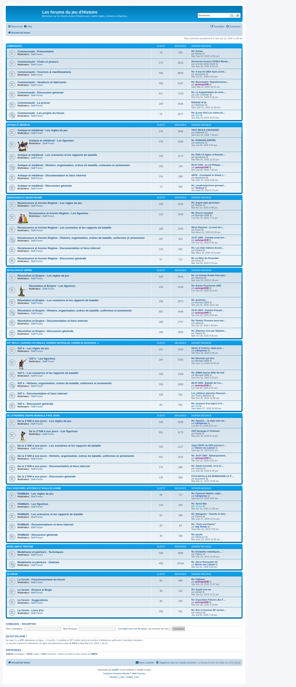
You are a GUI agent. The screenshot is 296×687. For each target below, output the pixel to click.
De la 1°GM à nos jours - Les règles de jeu (44, 421)
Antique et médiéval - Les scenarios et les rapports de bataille (57, 154)
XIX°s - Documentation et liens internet (42, 393)
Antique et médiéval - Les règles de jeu (42, 130)
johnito (198, 592)
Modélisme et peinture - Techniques (40, 552)
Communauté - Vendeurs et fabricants (41, 82)
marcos (199, 468)
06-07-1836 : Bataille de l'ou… (207, 383)
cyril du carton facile (205, 64)
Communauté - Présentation (35, 51)
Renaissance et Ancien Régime (24, 197)
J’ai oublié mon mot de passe (132, 628)
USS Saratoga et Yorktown (205, 431)
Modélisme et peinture (20, 547)
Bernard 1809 (202, 215)
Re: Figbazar (198, 579)
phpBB (115, 670)
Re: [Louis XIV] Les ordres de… (208, 112)
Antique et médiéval (18, 125)
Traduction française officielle (116, 673)
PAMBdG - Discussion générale (37, 534)
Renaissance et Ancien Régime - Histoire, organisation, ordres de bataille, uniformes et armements (81, 237)
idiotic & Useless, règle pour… (207, 348)
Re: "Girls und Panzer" (203, 524)
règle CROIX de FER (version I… (208, 445)
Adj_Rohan (201, 526)
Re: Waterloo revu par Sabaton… (209, 331)
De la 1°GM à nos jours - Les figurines (53, 431)
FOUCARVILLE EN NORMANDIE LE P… (212, 476)
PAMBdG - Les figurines (32, 503)
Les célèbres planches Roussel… (209, 393)
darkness (200, 105)
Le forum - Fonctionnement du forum (41, 579)
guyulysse (200, 74)
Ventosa (199, 188)
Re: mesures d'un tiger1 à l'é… (207, 403)
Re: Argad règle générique (205, 202)
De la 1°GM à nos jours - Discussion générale (46, 476)
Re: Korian (197, 51)
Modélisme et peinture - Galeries (38, 562)
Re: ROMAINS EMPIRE (203, 140)
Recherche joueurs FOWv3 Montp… (210, 61)
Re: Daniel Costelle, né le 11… (207, 466)
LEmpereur (201, 350)
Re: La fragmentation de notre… (208, 92)
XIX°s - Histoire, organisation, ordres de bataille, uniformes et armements (64, 383)
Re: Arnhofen (198, 300)
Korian (198, 53)
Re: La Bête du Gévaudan (205, 258)
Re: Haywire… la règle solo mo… (209, 420)
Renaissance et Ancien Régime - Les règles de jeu (49, 202)
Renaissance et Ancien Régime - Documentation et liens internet (58, 248)
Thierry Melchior (203, 395)
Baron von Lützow (205, 448)
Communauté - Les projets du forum (40, 113)
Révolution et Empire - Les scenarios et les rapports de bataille (57, 300)
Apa (197, 115)
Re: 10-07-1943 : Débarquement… (209, 455)
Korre (198, 230)
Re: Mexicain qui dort (202, 358)
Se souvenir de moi (160, 628)
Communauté (14, 46)
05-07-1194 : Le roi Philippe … (207, 165)
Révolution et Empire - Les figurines (52, 285)
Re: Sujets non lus (201, 589)
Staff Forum (37, 54)
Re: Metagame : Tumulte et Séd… (209, 514)
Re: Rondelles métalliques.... (206, 551)
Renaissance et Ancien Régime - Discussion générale (51, 258)
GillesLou (200, 537)
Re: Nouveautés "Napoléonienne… (210, 82)
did (197, 406)
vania (198, 323)
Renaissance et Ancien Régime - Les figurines (58, 213)
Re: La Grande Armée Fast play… (209, 275)
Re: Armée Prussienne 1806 (206, 285)
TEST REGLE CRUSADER (205, 130)
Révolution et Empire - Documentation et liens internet (52, 320)
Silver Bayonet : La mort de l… (207, 227)
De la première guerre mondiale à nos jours (33, 416)
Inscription (29, 624)
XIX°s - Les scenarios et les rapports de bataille (47, 373)
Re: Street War (199, 503)
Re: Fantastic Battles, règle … (207, 493)
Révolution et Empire (19, 270)
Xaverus (199, 278)
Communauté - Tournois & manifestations (44, 72)
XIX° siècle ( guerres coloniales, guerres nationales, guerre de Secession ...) (53, 343)
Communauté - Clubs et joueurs (37, 61)
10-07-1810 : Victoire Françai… (207, 310)
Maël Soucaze (138, 673)
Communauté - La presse (33, 102)
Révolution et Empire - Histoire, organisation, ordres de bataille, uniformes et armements (74, 310)
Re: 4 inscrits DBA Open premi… (209, 71)
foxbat (198, 433)
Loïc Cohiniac (202, 94)
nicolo (198, 506)
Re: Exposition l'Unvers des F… (208, 600)
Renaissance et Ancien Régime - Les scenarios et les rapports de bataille (64, 227)
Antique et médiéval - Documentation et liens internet (51, 175)
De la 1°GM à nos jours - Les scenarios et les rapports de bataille (59, 445)
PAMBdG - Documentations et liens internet (45, 524)
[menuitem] (28, 26)
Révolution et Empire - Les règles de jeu (43, 275)
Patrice (198, 205)
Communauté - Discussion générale (40, 92)
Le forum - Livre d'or (30, 610)
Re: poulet (196, 534)
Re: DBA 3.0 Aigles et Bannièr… (208, 154)
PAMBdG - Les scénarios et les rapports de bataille (50, 514)
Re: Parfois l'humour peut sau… (208, 320)
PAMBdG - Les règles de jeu (35, 493)
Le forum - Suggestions (32, 600)
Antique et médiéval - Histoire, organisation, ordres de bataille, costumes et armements (73, 165)
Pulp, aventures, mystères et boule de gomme (34, 488)
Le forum (12, 574)
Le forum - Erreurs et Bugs (34, 589)
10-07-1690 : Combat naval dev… (209, 237)
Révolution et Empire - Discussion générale (45, 331)
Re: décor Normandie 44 (204, 562)
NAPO (94, 654)
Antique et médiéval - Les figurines (51, 140)
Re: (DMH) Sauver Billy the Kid (207, 372)
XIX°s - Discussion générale (35, 403)
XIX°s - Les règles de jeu (33, 348)
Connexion (12, 624)
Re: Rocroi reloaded (202, 213)
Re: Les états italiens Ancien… (207, 248)
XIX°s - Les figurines (42, 358)
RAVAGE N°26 (198, 102)
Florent (198, 250)
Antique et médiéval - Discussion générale (44, 185)
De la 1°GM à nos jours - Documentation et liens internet (53, 466)
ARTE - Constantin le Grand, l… (208, 175)
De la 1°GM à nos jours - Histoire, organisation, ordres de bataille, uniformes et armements (75, 455)
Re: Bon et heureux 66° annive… (208, 610)
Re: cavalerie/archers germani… (208, 185)
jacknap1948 (202, 84)
